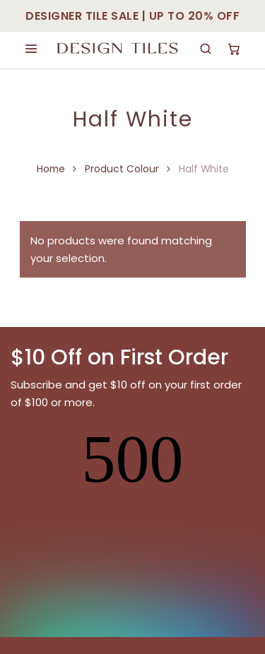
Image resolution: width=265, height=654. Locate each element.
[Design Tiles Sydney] (118, 48)
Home (51, 169)
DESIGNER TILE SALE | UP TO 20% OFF (132, 16)
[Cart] (234, 49)
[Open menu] (31, 49)
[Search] (206, 49)
